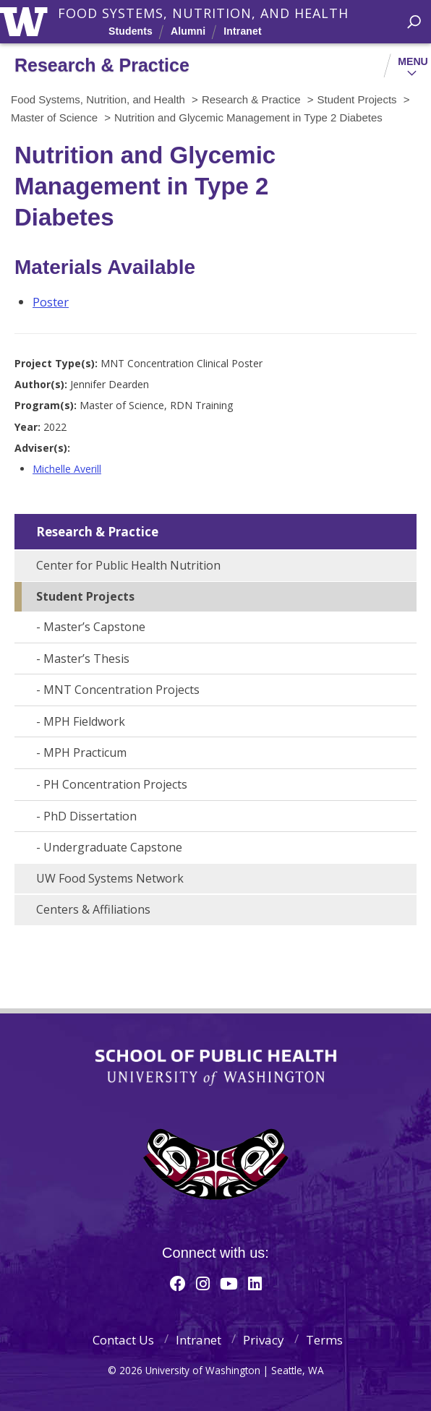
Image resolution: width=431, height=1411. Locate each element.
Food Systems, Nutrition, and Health (203, 13)
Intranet (242, 31)
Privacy (263, 1339)
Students (130, 31)
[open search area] (414, 22)
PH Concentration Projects (115, 784)
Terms (324, 1339)
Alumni (188, 31)
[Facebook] (178, 1283)
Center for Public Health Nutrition (128, 565)
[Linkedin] (255, 1283)
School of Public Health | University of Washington (216, 1068)
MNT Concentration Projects (121, 690)
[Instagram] (203, 1283)
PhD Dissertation (90, 816)
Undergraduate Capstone (112, 847)
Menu (413, 61)
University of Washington (26, 20)
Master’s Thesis (86, 658)
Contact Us (123, 1339)
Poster (51, 301)
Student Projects (85, 596)
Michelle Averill (67, 469)
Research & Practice (97, 531)
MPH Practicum (85, 752)
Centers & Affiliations (93, 909)
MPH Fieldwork (84, 721)
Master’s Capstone (94, 627)
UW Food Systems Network (110, 878)
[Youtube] (229, 1283)
